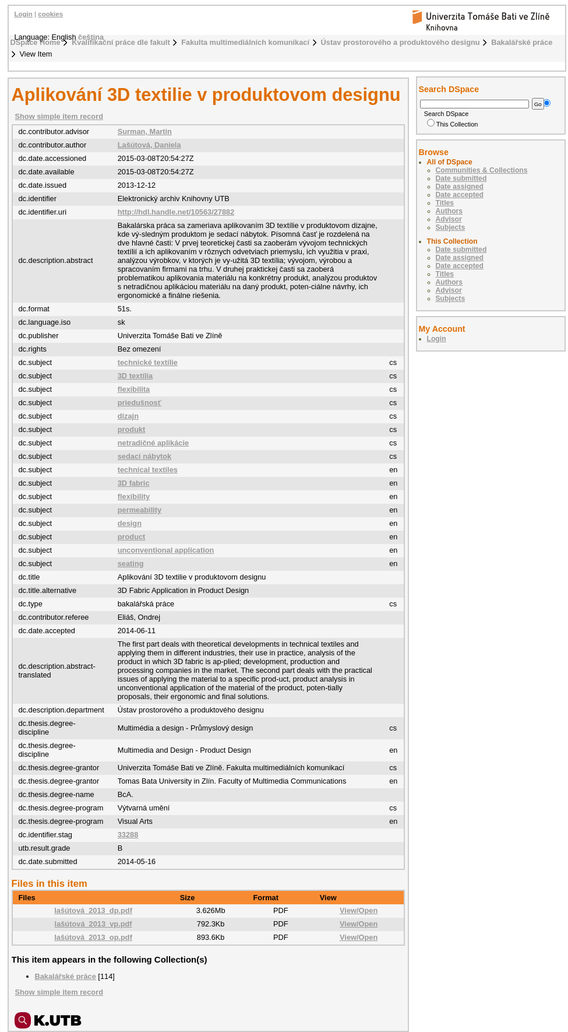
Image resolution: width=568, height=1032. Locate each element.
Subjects (450, 227)
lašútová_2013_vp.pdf (93, 923)
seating (131, 563)
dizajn (128, 416)
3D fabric (134, 483)
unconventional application (166, 550)
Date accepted (460, 195)
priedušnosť (139, 402)
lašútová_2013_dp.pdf (93, 910)
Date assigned (460, 186)
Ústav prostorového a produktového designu (400, 42)
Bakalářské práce (521, 42)
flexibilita (134, 389)
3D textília (135, 375)
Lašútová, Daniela (149, 145)
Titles (445, 203)
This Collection (452, 124)
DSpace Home (35, 42)
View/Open (359, 910)
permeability (139, 510)
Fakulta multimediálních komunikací (245, 42)
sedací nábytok (144, 456)
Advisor (449, 219)
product (132, 536)
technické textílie (148, 362)
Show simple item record (59, 116)
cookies (50, 13)
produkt (132, 429)
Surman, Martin (145, 131)
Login (24, 13)
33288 (128, 834)
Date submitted (461, 178)
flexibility (134, 496)
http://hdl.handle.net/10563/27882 (176, 212)
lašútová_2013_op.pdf (93, 937)
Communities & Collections (482, 170)
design (130, 523)
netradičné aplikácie (153, 442)
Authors (449, 211)
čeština (91, 37)
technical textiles (148, 469)
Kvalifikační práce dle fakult (121, 42)
